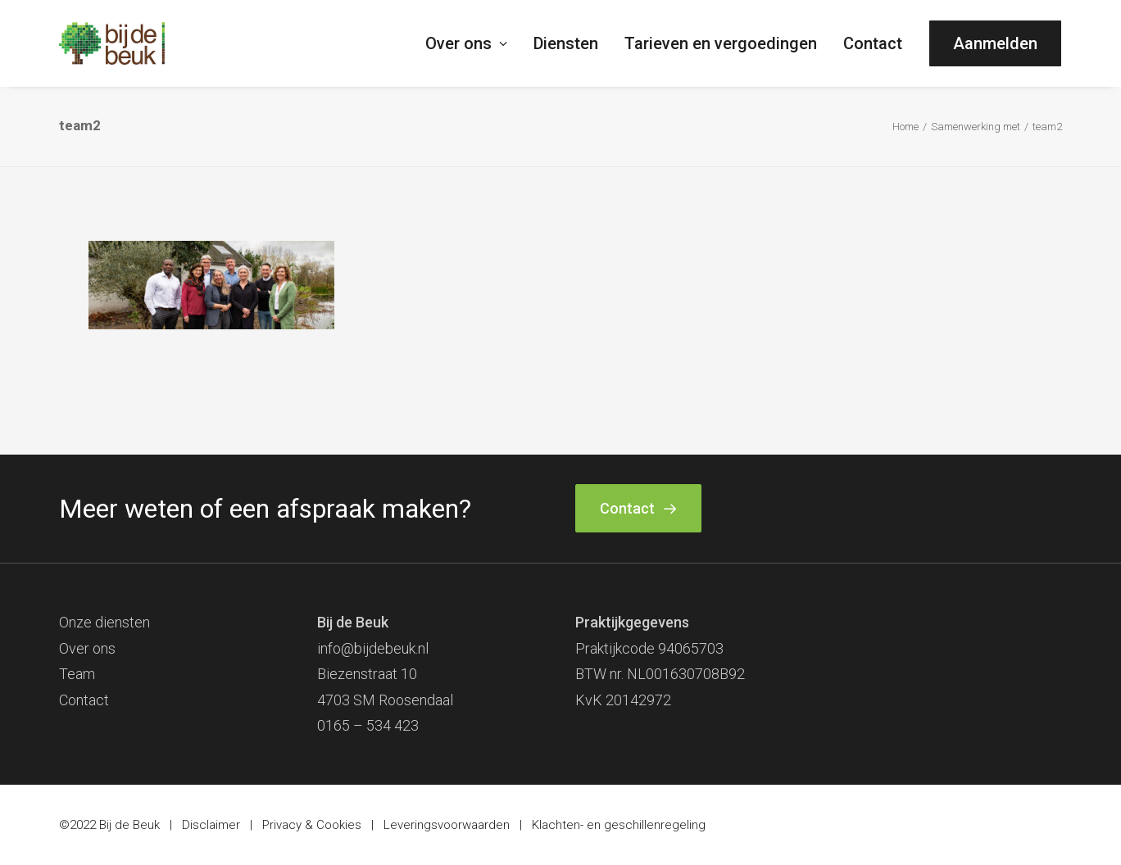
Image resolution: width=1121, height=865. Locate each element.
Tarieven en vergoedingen (720, 43)
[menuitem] (472, 43)
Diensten (565, 43)
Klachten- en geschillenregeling (619, 824)
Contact (872, 43)
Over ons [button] (466, 43)
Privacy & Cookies (311, 824)
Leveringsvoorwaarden (447, 824)
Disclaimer (211, 824)
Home (905, 126)
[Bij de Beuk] (112, 43)
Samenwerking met (975, 126)
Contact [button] (638, 508)
